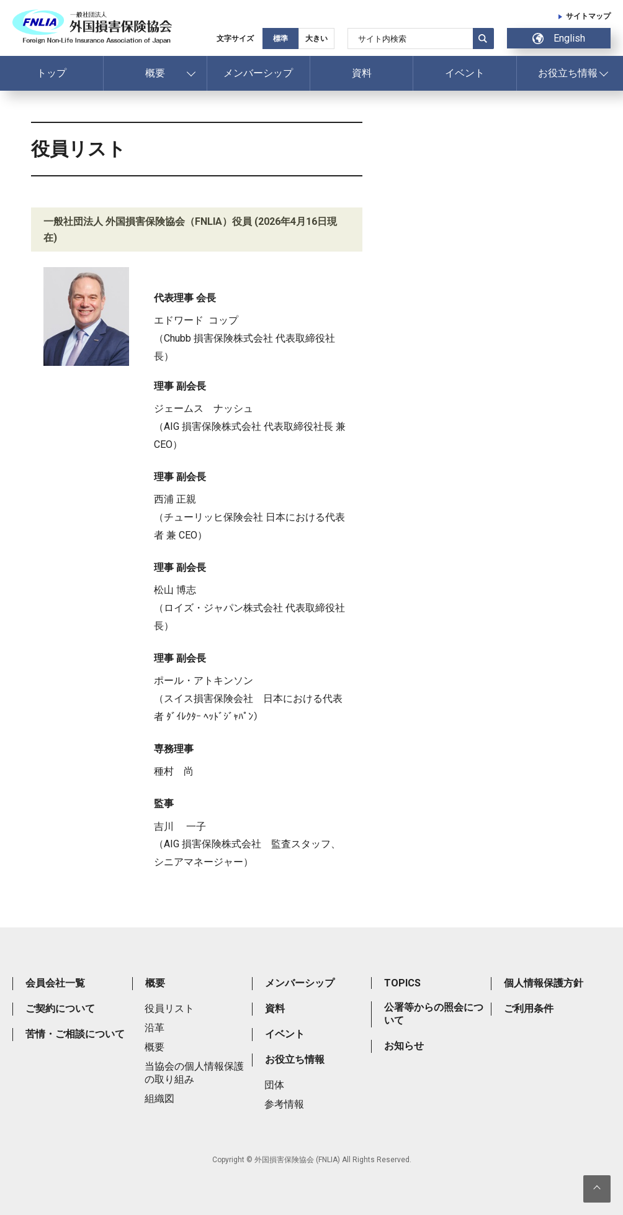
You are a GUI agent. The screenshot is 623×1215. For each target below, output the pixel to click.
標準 (280, 38)
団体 (274, 1085)
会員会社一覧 (55, 983)
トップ (51, 73)
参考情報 (284, 1104)
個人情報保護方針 (543, 983)
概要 (155, 73)
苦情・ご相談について (75, 1034)
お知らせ (404, 1046)
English (558, 38)
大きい (316, 38)
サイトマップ (588, 16)
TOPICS (402, 983)
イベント (465, 73)
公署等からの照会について (433, 1013)
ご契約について (60, 1008)
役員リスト (169, 1008)
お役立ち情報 (568, 73)
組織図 (159, 1098)
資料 (362, 73)
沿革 (154, 1028)
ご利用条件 (529, 1008)
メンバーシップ (258, 73)
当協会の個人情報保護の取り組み (194, 1072)
